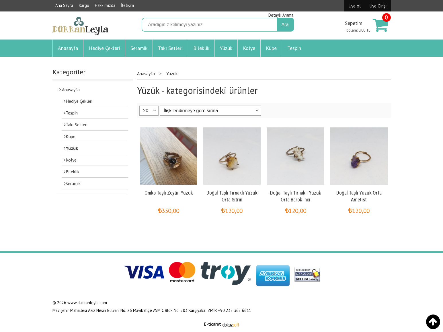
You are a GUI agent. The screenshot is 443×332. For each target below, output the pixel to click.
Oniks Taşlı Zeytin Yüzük (169, 193)
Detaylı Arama (280, 15)
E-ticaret (212, 324)
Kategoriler (68, 71)
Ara (285, 24)
